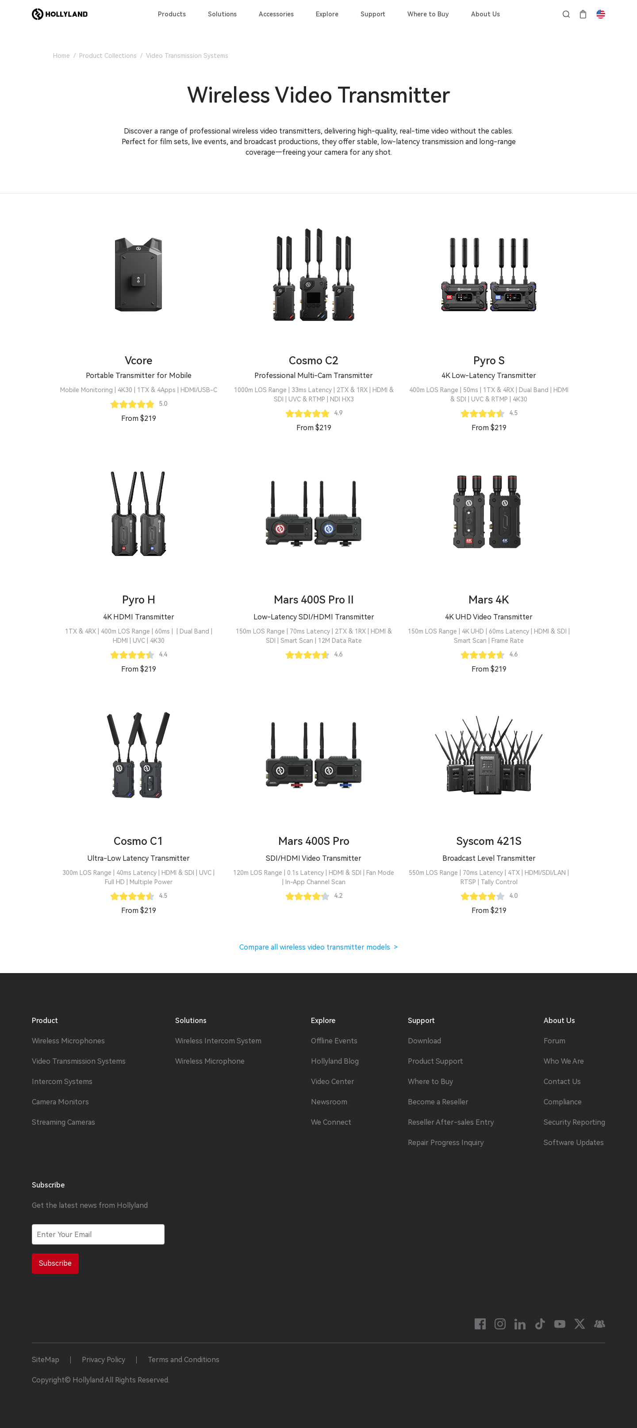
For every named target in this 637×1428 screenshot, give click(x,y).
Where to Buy (428, 14)
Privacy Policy (103, 1359)
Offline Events (334, 1041)
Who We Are (564, 1061)
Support (373, 14)
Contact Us (562, 1081)
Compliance (563, 1102)
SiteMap (45, 1359)
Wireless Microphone (210, 1061)
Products (172, 14)
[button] (138, 375)
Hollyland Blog (335, 1061)
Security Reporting (574, 1122)
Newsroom (329, 1102)
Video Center (332, 1081)
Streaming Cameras (63, 1122)
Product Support (435, 1061)
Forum (554, 1041)
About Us (485, 14)
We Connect (331, 1122)
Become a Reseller (438, 1102)
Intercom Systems (62, 1081)
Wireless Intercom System (218, 1041)
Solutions (222, 14)
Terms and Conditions (183, 1359)
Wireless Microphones (68, 1041)
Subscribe (55, 1263)
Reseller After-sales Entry (451, 1122)
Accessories (276, 14)
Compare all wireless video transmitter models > (318, 947)
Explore (327, 14)
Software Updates (574, 1142)
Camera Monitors (60, 1102)
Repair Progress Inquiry (446, 1142)
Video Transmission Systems (79, 1061)
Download (424, 1041)
